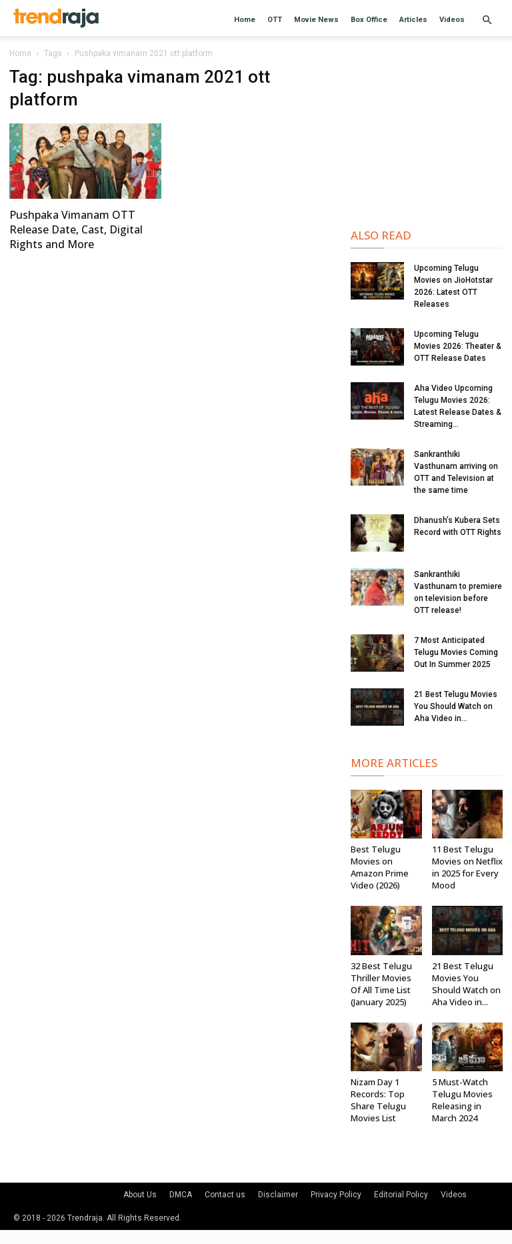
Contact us (225, 1194)
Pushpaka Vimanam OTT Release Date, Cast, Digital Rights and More (76, 229)
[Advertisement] (426, 133)
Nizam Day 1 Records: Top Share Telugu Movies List (378, 1100)
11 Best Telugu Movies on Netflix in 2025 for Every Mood (467, 867)
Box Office (369, 19)
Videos (452, 19)
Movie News (316, 19)
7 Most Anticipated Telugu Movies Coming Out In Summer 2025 (456, 652)
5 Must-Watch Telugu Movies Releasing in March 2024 (462, 1100)
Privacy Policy (336, 1194)
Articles (413, 19)
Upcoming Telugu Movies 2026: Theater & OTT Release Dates (457, 346)
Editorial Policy (401, 1194)
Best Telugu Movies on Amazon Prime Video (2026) (380, 867)
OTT (274, 19)
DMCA (180, 1194)
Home (244, 19)
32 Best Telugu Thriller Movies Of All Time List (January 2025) (381, 984)
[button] (487, 20)
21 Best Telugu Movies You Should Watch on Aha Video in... (455, 706)
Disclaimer (278, 1194)
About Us (140, 1194)
